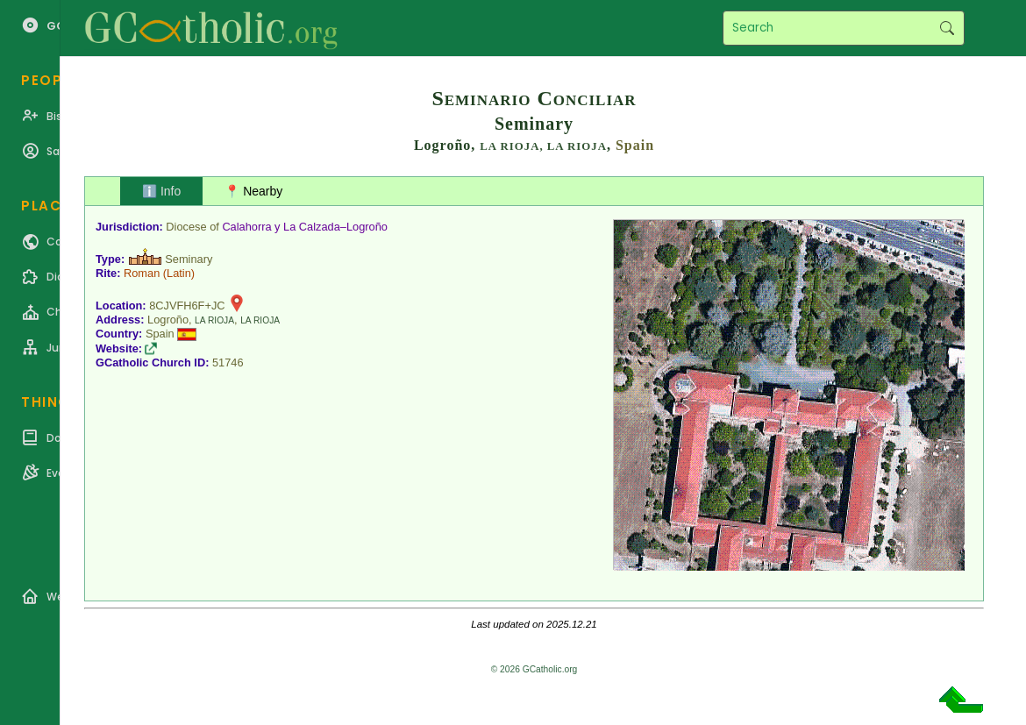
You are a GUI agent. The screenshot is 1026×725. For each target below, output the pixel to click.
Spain (635, 145)
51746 (228, 362)
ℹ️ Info (161, 191)
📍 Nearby (253, 191)
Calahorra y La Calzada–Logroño (305, 226)
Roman (142, 273)
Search (946, 28)
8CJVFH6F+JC (186, 305)
